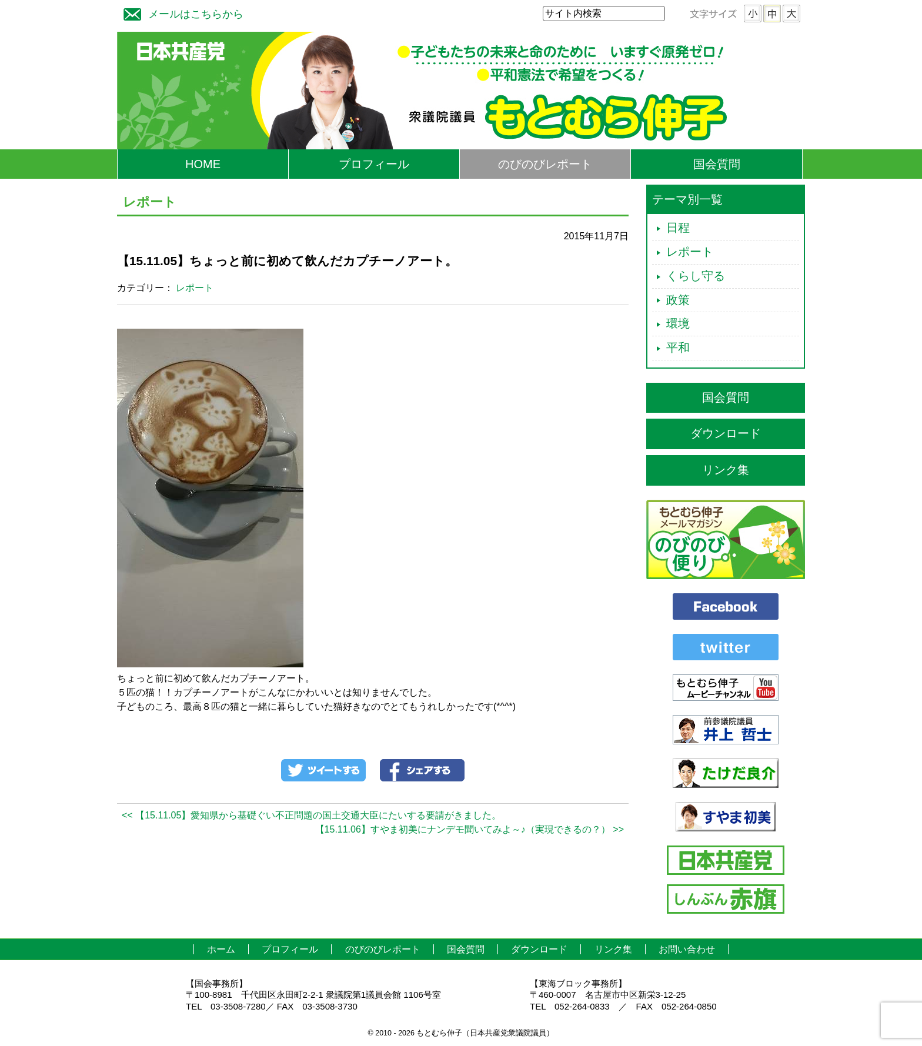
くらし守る (695, 275)
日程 (678, 227)
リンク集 (725, 469)
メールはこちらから (180, 12)
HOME (203, 164)
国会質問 (716, 164)
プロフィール (374, 164)
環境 (678, 323)
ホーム (221, 949)
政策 (678, 299)
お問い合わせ (687, 949)
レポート (194, 288)
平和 (678, 347)
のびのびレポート (545, 164)
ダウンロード (725, 433)
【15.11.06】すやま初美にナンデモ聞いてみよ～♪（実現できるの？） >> (469, 829)
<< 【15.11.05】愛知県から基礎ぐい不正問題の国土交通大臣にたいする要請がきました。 (311, 815)
